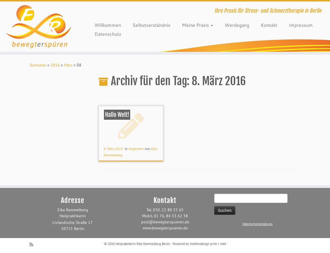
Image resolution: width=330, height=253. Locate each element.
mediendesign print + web (208, 244)
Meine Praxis (197, 25)
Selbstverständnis (151, 25)
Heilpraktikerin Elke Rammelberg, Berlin (142, 244)
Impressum (301, 25)
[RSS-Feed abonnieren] (33, 244)
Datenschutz (107, 34)
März (68, 65)
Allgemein (136, 149)
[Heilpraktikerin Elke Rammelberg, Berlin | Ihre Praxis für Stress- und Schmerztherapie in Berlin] (38, 26)
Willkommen (107, 25)
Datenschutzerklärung (258, 224)
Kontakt (269, 25)
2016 (55, 65)
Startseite (37, 65)
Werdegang (237, 25)
